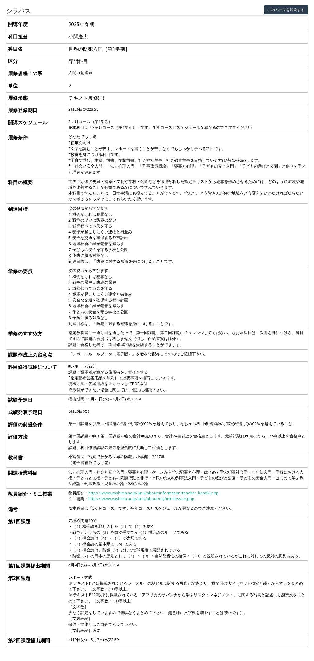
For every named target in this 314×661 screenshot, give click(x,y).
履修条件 (18, 137)
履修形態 (18, 98)
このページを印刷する (286, 9)
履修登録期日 (22, 110)
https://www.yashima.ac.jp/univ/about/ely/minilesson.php (141, 498)
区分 (13, 61)
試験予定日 (20, 399)
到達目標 (18, 209)
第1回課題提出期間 (29, 565)
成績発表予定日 (25, 412)
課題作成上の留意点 (30, 354)
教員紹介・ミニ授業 (30, 493)
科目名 (15, 48)
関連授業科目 (22, 473)
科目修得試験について (32, 367)
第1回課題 (19, 521)
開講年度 (18, 24)
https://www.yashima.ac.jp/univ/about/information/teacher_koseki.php (153, 493)
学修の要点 (20, 271)
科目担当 (18, 36)
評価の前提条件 (25, 424)
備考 (13, 509)
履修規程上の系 (25, 73)
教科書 (15, 457)
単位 (13, 85)
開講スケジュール (27, 122)
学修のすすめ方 (25, 333)
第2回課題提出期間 (29, 640)
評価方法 (18, 436)
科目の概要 (20, 182)
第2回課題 (19, 578)
